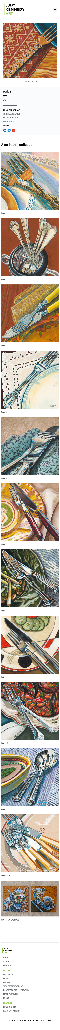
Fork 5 (4, 412)
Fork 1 (4, 213)
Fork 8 (4, 611)
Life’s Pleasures (10, 994)
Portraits (8, 974)
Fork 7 (4, 544)
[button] (55, 9)
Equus (6, 978)
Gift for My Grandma (10, 920)
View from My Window (13, 986)
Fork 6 (4, 478)
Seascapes (8, 982)
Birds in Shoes (9, 1007)
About (6, 961)
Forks (6, 998)
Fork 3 (4, 345)
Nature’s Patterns (12, 1011)
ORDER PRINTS (8, 122)
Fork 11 (4, 809)
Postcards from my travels (16, 990)
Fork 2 (4, 279)
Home (5, 958)
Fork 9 (4, 677)
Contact (7, 965)
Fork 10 (4, 743)
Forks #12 (5, 875)
